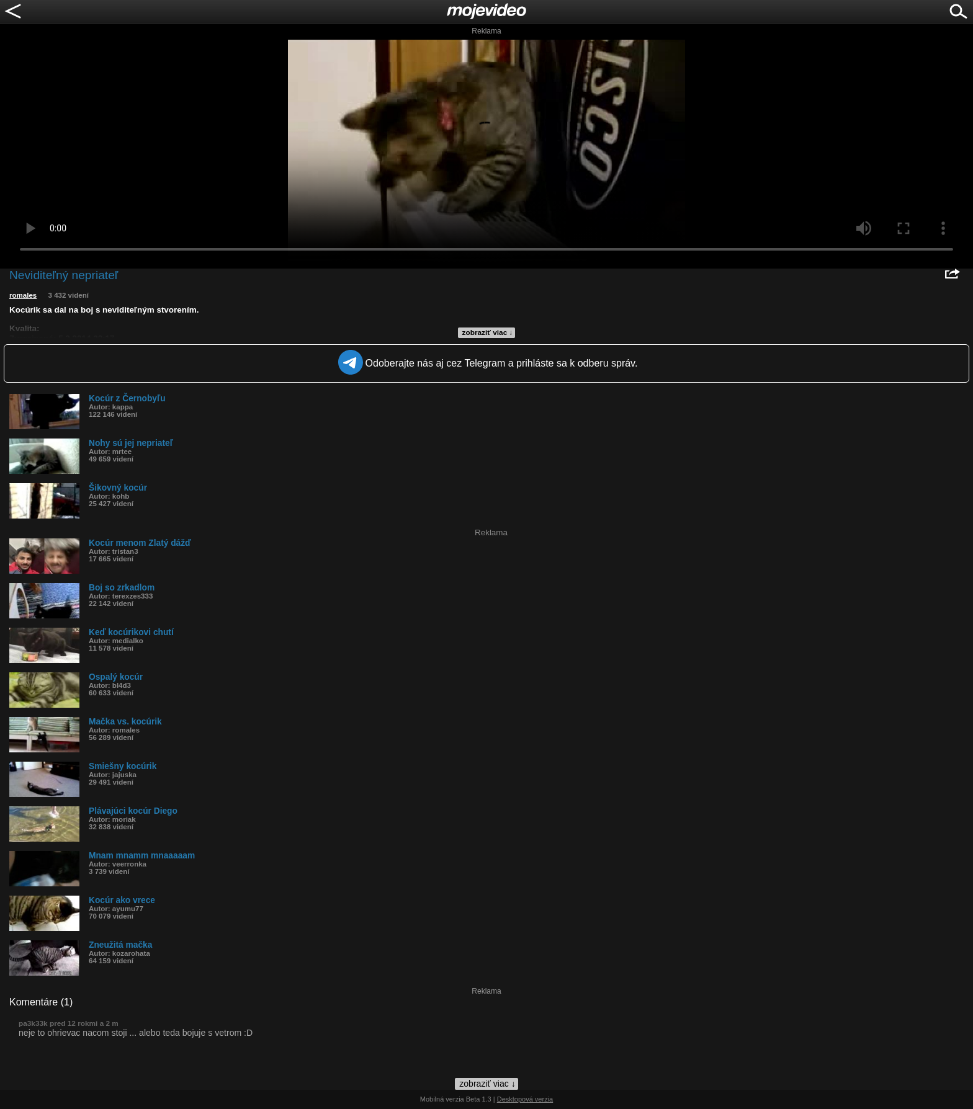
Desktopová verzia (525, 1099)
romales (23, 295)
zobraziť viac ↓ (487, 332)
